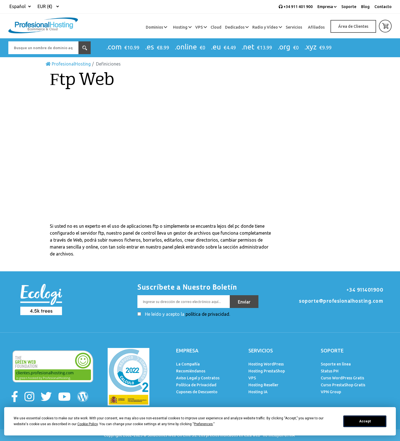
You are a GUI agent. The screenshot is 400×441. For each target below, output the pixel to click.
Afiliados (316, 27)
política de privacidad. (208, 314)
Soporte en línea (336, 364)
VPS (201, 27)
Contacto (383, 6)
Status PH (330, 371)
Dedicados (237, 27)
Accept (365, 421)
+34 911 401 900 (296, 6)
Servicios (294, 27)
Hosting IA (258, 392)
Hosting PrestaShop (266, 371)
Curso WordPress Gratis (342, 378)
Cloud (216, 27)
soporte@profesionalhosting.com (341, 301)
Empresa (327, 6)
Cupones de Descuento (197, 392)
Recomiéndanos (190, 371)
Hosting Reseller (263, 385)
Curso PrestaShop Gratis (343, 385)
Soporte (348, 6)
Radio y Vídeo (267, 27)
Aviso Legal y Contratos (197, 378)
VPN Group (331, 392)
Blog (365, 6)
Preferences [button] (203, 424)
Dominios (156, 27)
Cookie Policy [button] (87, 424)
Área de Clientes (353, 26)
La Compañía (188, 364)
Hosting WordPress (266, 364)
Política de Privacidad (196, 385)
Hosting (182, 27)
